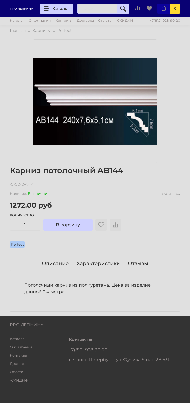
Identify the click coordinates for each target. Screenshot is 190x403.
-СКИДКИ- (125, 20)
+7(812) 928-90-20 (165, 20)
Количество (22, 215)
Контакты (63, 20)
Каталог (56, 8)
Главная (18, 30)
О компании (40, 20)
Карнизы (41, 30)
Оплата (104, 20)
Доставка (85, 20)
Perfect (64, 30)
